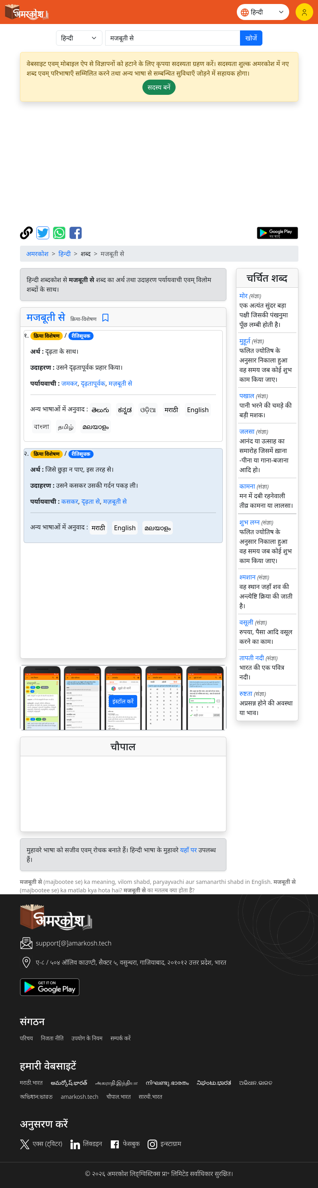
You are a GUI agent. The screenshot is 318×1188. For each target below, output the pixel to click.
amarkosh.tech (79, 1096)
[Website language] (263, 12)
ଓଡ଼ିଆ (148, 409)
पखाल (247, 395)
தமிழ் (66, 426)
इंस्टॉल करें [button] (123, 701)
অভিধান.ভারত (36, 1096)
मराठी (171, 409)
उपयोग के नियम (87, 1038)
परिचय (26, 1038)
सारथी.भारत (150, 1096)
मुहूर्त (245, 341)
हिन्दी (64, 253)
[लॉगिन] (304, 12)
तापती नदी (252, 657)
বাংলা (41, 426)
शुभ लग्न (250, 522)
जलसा (247, 431)
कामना (247, 486)
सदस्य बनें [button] (159, 87)
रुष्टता (246, 693)
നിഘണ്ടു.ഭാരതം (167, 1082)
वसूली (247, 622)
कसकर (69, 501)
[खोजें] (173, 38)
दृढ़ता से (91, 501)
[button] (35, 697)
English (197, 409)
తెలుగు (100, 409)
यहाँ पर (188, 849)
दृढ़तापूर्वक (93, 383)
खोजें (251, 38)
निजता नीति (52, 1038)
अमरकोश (37, 253)
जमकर (69, 383)
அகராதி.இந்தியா (116, 1082)
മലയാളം (95, 426)
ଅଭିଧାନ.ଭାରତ (255, 1082)
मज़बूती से (120, 383)
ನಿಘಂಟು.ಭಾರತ (214, 1082)
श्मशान (248, 577)
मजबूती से (46, 317)
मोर (244, 295)
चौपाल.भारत (118, 1096)
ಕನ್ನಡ (125, 409)
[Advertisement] (159, 164)
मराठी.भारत (31, 1082)
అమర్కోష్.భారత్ (69, 1082)
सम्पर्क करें (120, 1038)
